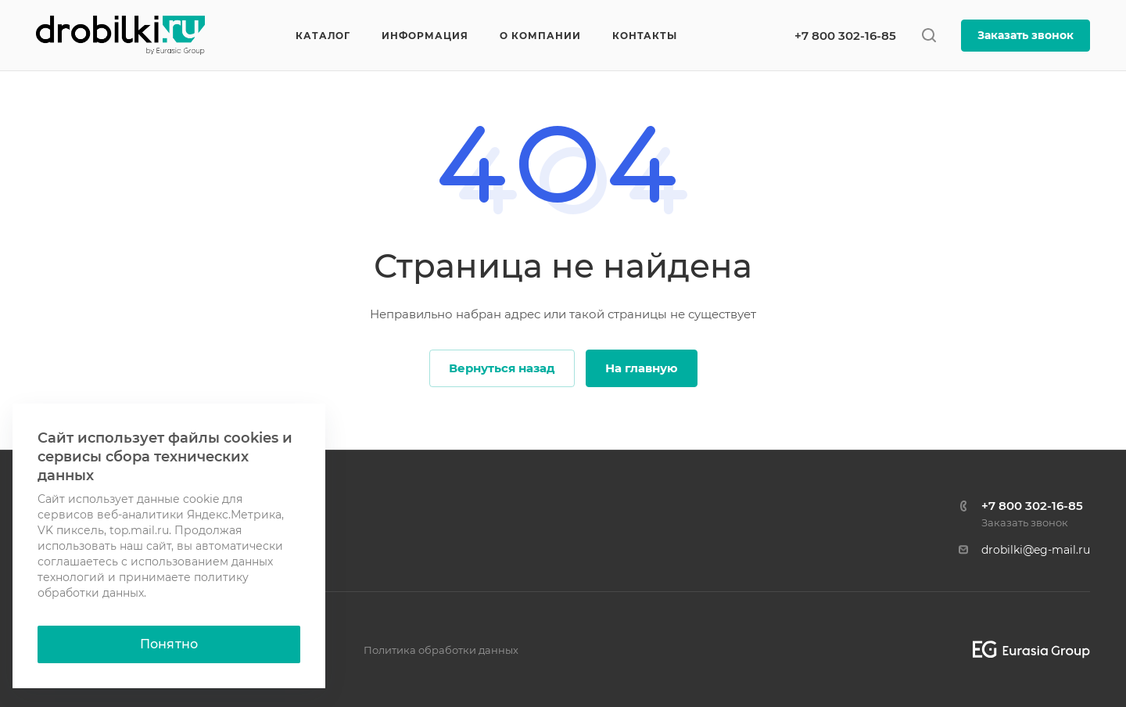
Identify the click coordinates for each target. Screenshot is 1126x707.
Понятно (169, 644)
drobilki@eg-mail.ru (1035, 550)
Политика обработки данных (441, 650)
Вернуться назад (502, 368)
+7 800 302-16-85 (845, 35)
